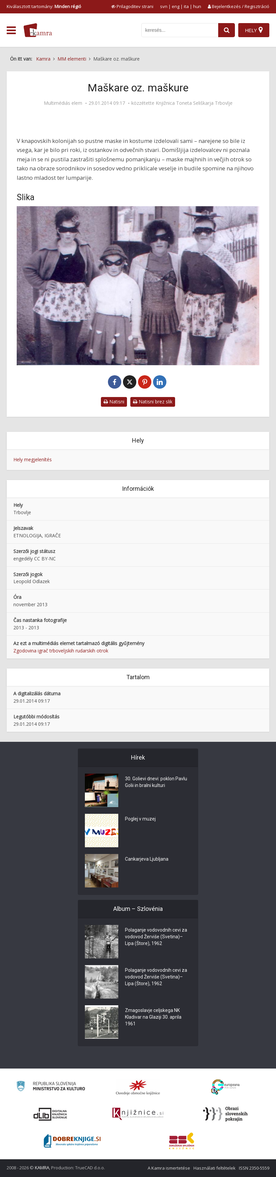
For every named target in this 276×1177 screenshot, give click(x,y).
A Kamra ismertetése (169, 1168)
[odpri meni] (11, 30)
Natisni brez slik (152, 401)
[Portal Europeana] (225, 1087)
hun (197, 6)
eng (175, 6)
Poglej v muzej (140, 818)
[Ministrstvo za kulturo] (50, 1087)
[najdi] (226, 30)
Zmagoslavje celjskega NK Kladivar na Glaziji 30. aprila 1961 (153, 1017)
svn (163, 6)
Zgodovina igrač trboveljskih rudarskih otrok (60, 650)
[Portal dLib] (50, 1114)
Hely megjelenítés (32, 459)
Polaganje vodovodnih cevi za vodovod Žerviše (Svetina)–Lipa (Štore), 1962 (156, 936)
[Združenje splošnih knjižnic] (181, 1140)
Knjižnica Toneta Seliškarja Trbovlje (194, 103)
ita (186, 6)
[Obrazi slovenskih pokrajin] (225, 1114)
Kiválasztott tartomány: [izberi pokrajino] (44, 6)
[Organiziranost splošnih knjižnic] (138, 1087)
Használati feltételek (214, 1168)
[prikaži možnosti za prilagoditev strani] (132, 6)
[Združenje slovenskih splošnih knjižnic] (138, 1114)
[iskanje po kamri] (179, 30)
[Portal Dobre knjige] (72, 1141)
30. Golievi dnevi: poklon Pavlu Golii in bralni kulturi (156, 782)
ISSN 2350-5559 (254, 1168)
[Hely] (253, 30)
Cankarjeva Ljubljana (146, 859)
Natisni (114, 401)
